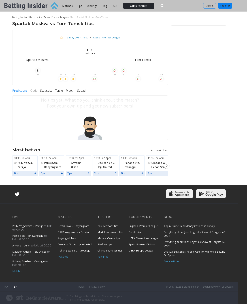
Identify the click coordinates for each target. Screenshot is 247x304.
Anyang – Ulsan (21, 245)
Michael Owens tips (108, 238)
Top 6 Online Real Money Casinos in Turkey (189, 226)
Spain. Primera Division (142, 244)
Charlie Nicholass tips (109, 250)
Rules (81, 286)
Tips (79, 6)
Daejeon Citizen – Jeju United (29, 251)
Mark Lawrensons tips (110, 232)
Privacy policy (97, 286)
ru (6, 286)
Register (225, 5)
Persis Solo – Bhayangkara (28, 235)
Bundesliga (135, 232)
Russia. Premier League (106, 37)
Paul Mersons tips (107, 226)
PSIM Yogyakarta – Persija (28, 226)
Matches (67, 6)
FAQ (114, 6)
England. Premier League (143, 226)
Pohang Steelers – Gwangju (28, 261)
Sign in (210, 5)
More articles (171, 261)
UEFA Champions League (143, 238)
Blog (104, 6)
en (15, 286)
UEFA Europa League (141, 250)
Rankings (91, 6)
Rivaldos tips (104, 244)
